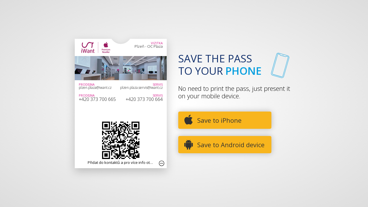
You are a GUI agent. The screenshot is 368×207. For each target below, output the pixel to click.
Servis (158, 84)
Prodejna (87, 84)
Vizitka (157, 43)
